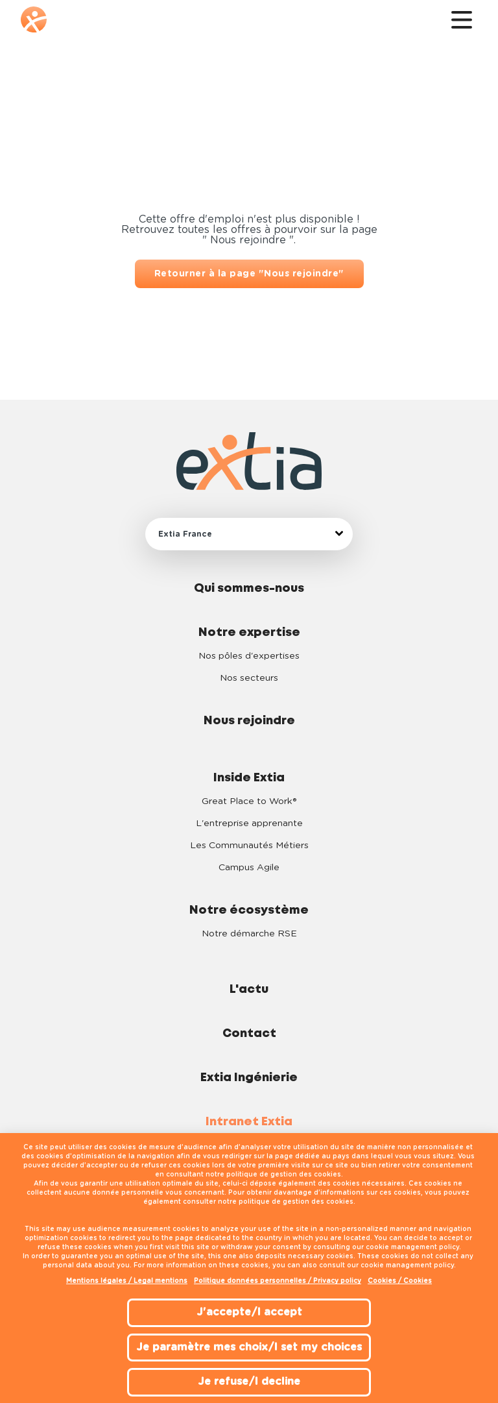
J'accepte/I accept (249, 1312)
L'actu (249, 989)
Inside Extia (249, 778)
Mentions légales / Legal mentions (126, 1281)
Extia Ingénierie (249, 1078)
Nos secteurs (249, 678)
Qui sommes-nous (249, 588)
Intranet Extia (249, 1122)
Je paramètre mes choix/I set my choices (249, 1347)
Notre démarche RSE (249, 933)
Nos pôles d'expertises (249, 656)
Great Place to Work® (249, 801)
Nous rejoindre (249, 721)
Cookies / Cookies (400, 1281)
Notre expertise (249, 633)
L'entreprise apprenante (249, 823)
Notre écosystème (249, 910)
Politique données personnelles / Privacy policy (277, 1281)
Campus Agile (249, 867)
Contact (249, 1034)
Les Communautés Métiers (249, 845)
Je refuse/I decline (249, 1381)
